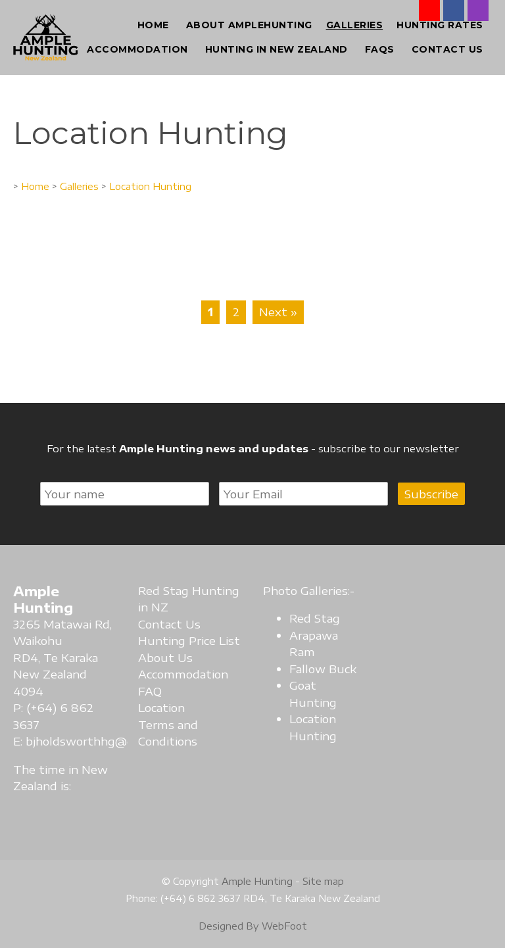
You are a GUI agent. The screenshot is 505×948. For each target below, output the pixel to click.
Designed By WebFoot (253, 926)
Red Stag (314, 618)
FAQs (380, 49)
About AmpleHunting (249, 25)
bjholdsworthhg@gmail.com (104, 741)
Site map (323, 881)
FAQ (150, 691)
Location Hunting (150, 186)
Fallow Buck (322, 668)
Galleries (354, 25)
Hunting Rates (440, 25)
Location (161, 707)
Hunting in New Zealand (276, 49)
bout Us (170, 657)
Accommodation (137, 49)
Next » (278, 311)
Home (153, 25)
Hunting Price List (189, 640)
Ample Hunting (257, 881)
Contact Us (447, 49)
